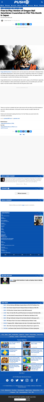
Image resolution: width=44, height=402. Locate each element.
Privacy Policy (33, 334)
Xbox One (7, 221)
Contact (27, 334)
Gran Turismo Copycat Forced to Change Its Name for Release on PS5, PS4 (21, 307)
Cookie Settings (23, 336)
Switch (4, 221)
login (23, 205)
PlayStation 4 (3, 218)
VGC (17, 392)
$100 (5, 254)
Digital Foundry (28, 390)
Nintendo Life (8, 390)
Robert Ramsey (8, 20)
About (6, 334)
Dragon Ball (17, 8)
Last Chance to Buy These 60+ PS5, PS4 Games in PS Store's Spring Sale (21, 328)
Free (21, 8)
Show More (22, 373)
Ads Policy (12, 336)
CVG (30, 392)
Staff (10, 334)
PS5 (2, 221)
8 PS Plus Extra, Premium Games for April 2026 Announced (18, 310)
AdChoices (33, 385)
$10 (38, 254)
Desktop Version (31, 336)
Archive (16, 336)
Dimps (2, 226)
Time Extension (21, 390)
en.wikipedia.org (4, 250)
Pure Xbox (14, 390)
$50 (22, 254)
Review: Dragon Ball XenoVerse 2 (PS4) (7, 245)
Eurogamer (12, 392)
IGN (41, 390)
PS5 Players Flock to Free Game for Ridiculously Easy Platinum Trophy (20, 320)
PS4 (12, 8)
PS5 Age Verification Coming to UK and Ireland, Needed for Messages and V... (22, 318)
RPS (33, 392)
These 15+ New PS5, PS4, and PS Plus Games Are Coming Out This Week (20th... (22, 312)
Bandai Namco (7, 8)
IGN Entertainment (19, 385)
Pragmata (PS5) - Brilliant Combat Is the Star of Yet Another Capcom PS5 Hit (22, 323)
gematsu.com (16, 118)
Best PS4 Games (4, 128)
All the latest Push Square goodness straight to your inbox (22, 397)
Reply (25, 184)
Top (2, 334)
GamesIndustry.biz (23, 392)
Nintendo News (36, 390)
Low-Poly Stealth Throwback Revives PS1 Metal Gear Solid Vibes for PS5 (21, 315)
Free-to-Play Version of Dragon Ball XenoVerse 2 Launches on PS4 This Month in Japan (21, 13)
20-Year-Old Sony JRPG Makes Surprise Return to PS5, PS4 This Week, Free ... (22, 305)
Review (9, 126)
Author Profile (20, 184)
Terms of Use (40, 334)
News (2, 8)
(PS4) (7, 123)
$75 (14, 254)
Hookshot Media (9, 385)
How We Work (15, 334)
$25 (30, 254)
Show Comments (22, 193)
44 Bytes (29, 385)
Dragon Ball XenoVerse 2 (6, 71)
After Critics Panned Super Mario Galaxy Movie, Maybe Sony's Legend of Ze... (22, 325)
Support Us (21, 334)
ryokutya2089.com (8, 118)
